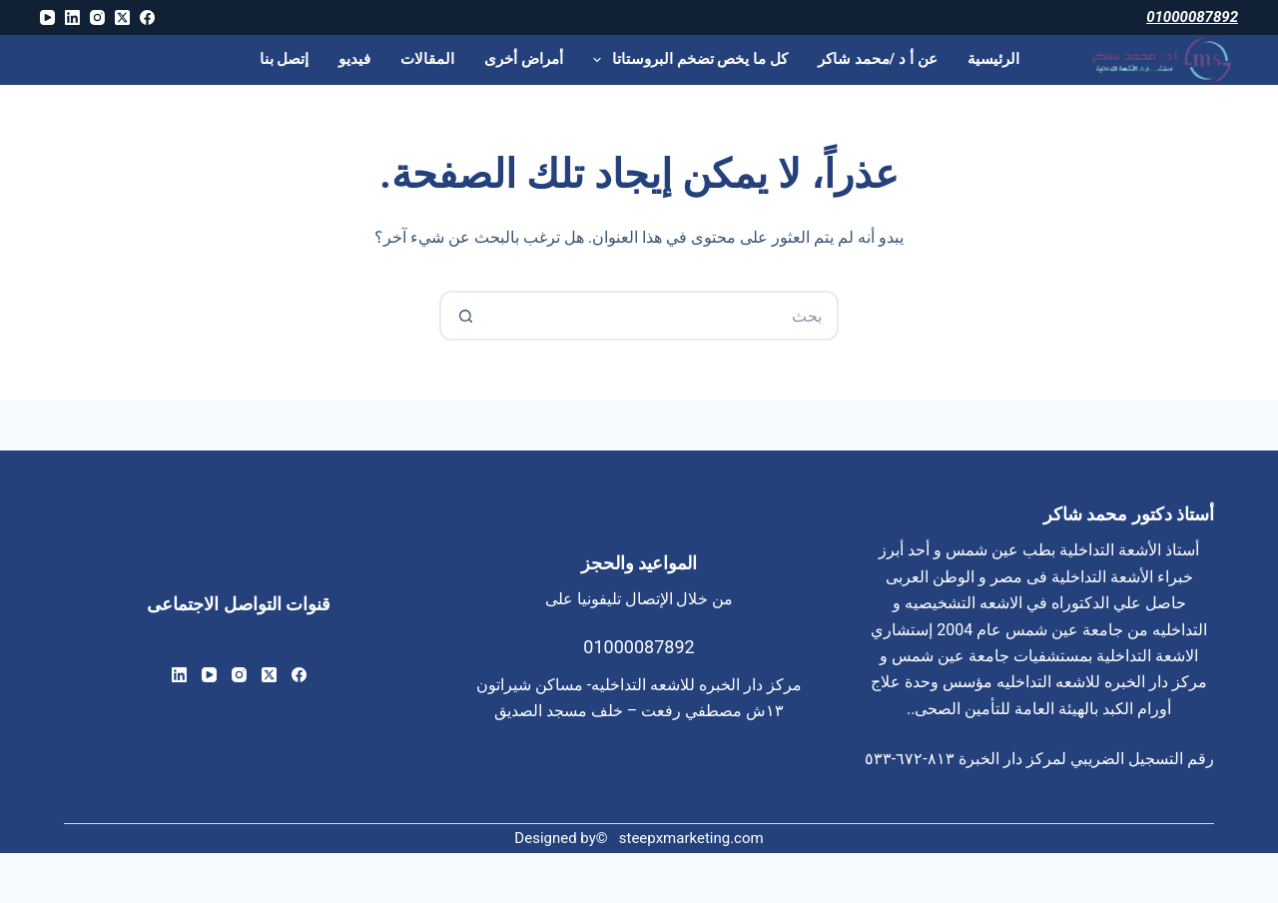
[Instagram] (97, 17)
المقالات (427, 59)
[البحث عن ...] (664, 316)
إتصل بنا (285, 59)
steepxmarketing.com (691, 838)
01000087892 (1192, 17)
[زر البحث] (464, 316)
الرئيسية (993, 59)
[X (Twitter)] (122, 17)
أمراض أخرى (523, 59)
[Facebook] (147, 17)
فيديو (354, 59)
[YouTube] (47, 17)
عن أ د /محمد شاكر (878, 59)
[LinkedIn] (72, 17)
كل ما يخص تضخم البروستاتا (686, 60)
